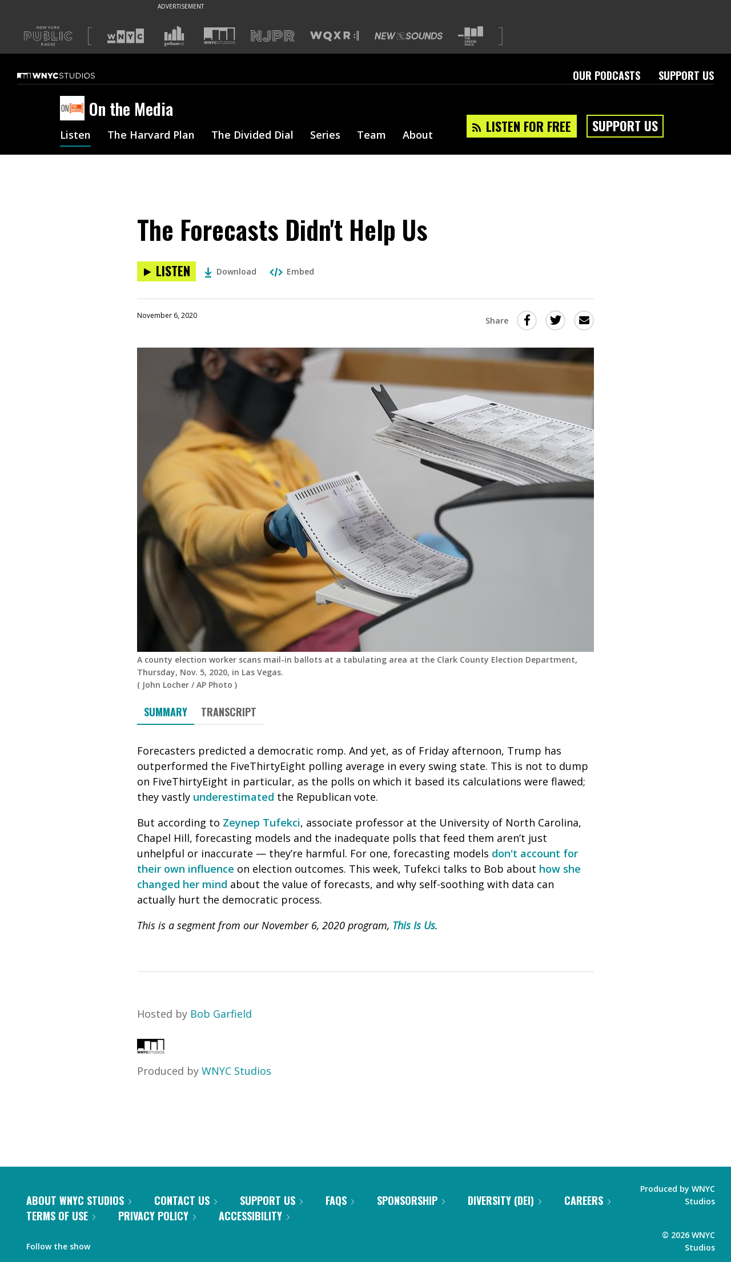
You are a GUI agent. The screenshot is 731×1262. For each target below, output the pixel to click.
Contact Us (185, 1200)
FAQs (340, 1200)
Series (325, 136)
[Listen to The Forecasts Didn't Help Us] (166, 271)
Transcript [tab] (228, 711)
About (418, 136)
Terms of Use (60, 1215)
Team (371, 136)
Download (230, 271)
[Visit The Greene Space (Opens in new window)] (470, 36)
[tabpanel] (365, 838)
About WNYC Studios (78, 1200)
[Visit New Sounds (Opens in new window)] (409, 36)
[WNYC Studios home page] (70, 75)
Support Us (686, 75)
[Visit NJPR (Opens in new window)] (273, 36)
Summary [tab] (165, 711)
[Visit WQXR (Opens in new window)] (334, 36)
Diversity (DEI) (504, 1200)
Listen (75, 136)
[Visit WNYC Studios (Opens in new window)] (219, 35)
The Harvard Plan (151, 136)
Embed (292, 271)
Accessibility (254, 1215)
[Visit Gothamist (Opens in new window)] (174, 36)
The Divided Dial (252, 136)
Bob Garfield (221, 1014)
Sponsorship (411, 1200)
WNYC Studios (236, 1071)
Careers (587, 1200)
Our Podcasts (606, 75)
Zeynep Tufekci (261, 822)
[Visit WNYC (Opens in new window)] (125, 36)
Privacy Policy (157, 1215)
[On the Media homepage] (74, 109)
